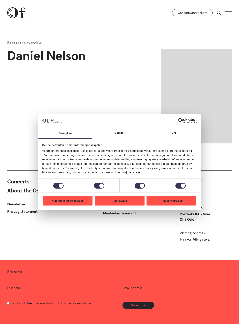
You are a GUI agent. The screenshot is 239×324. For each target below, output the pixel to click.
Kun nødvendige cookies (67, 200)
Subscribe (138, 305)
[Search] (219, 12)
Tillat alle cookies (171, 200)
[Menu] (228, 12)
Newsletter (16, 204)
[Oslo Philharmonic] (16, 12)
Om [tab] (173, 132)
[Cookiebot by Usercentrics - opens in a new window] (181, 120)
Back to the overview (24, 43)
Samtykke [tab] (65, 133)
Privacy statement (22, 211)
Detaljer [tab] (120, 132)
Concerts (18, 182)
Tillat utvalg (119, 200)
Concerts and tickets (192, 13)
